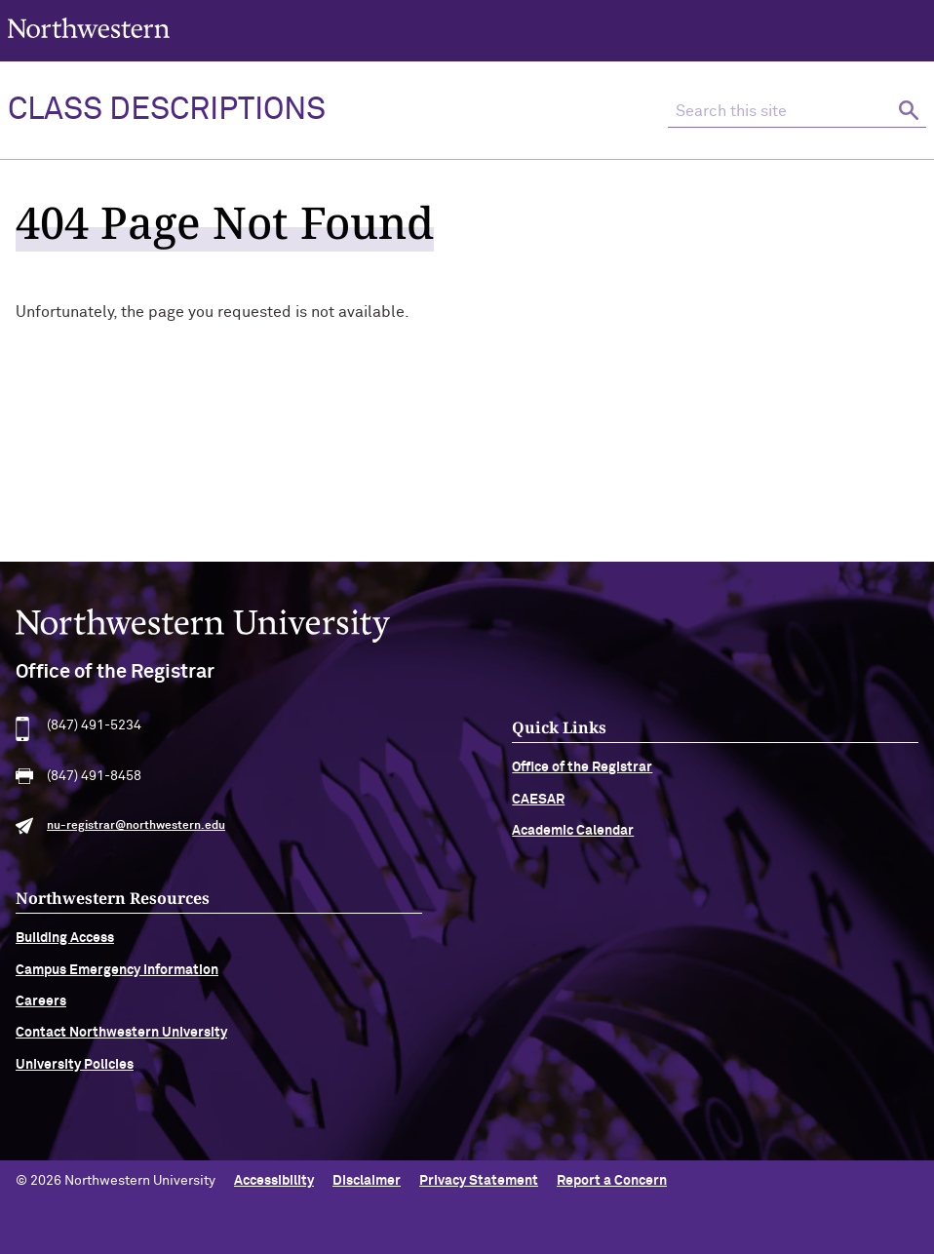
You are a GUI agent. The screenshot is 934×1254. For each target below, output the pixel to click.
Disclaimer (366, 1181)
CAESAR (538, 808)
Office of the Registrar (582, 776)
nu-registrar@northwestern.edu (136, 835)
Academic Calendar (573, 839)
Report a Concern (612, 1181)
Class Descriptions (167, 110)
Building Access (65, 947)
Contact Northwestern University (121, 1041)
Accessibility (274, 1181)
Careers (41, 1010)
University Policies (75, 1073)
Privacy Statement (478, 1181)
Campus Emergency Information (117, 978)
